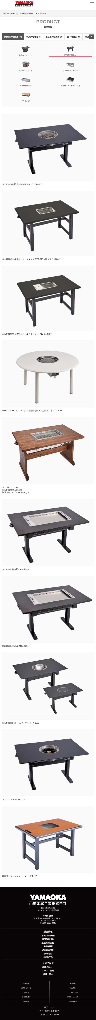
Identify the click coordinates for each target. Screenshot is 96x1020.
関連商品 (48, 954)
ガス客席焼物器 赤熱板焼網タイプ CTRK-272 (48, 149)
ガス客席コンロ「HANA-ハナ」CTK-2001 (48, 688)
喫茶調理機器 (33, 37)
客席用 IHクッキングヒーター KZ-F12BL (48, 841)
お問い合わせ (73, 1001)
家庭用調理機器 (54, 37)
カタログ (26, 992)
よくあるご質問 (73, 992)
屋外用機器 (73, 37)
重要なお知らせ (26, 988)
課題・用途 (48, 974)
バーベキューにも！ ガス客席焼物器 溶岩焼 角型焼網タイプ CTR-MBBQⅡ (48, 455)
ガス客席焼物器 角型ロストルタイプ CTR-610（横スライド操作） (48, 225)
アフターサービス (72, 997)
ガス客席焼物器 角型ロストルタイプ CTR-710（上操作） (48, 300)
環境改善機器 (48, 950)
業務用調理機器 (13, 37)
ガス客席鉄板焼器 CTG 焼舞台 (48, 534)
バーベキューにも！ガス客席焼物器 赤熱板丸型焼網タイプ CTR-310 (48, 376)
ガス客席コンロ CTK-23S (48, 765)
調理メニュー (48, 967)
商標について (49, 1007)
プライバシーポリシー (49, 1014)
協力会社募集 (26, 997)
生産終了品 (48, 957)
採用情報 (26, 1001)
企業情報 (26, 983)
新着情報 (73, 983)
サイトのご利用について (49, 1011)
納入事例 (73, 988)
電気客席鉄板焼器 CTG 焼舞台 (48, 611)
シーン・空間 (48, 971)
